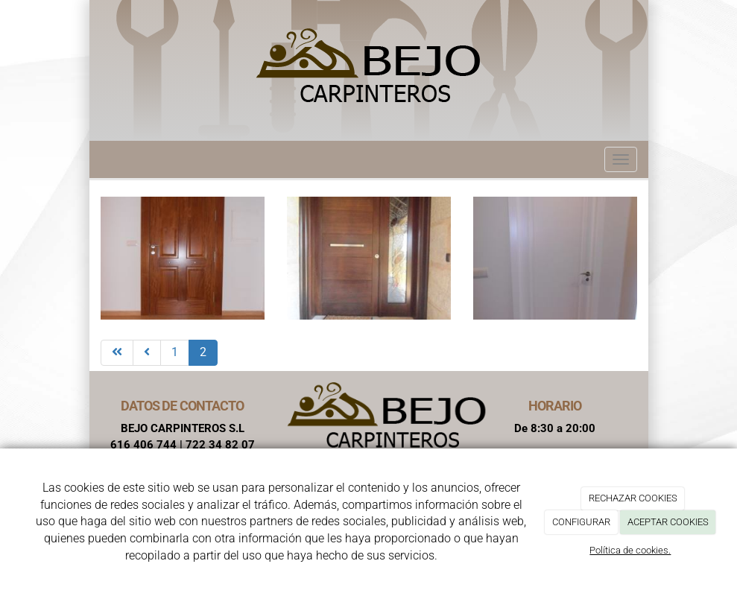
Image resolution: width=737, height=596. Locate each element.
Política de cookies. (630, 550)
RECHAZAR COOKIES (633, 498)
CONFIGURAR (581, 521)
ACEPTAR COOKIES (668, 521)
